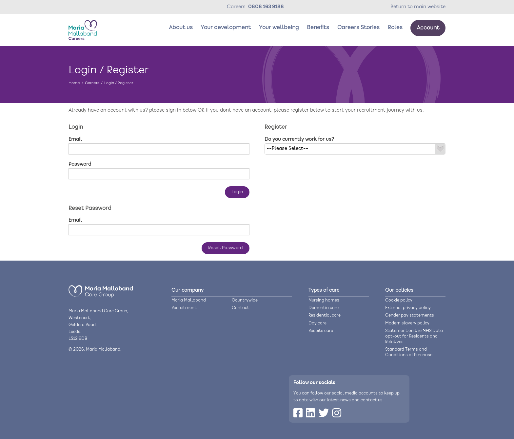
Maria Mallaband (188, 300)
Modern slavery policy (407, 323)
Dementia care (323, 308)
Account (428, 28)
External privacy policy (408, 308)
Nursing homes (323, 300)
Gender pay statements (409, 315)
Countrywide (245, 300)
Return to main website (417, 7)
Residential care (324, 315)
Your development (226, 27)
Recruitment (183, 308)
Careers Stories (358, 27)
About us (181, 27)
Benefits (318, 27)
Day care (317, 323)
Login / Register (118, 83)
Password (80, 164)
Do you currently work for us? (299, 139)
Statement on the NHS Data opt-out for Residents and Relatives (414, 336)
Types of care (323, 290)
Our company (187, 290)
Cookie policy (398, 300)
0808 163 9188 (266, 7)
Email (75, 139)
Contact (240, 308)
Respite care (320, 331)
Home (74, 83)
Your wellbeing (279, 27)
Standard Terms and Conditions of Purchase (408, 352)
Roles (395, 27)
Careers (92, 83)
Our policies (399, 290)
